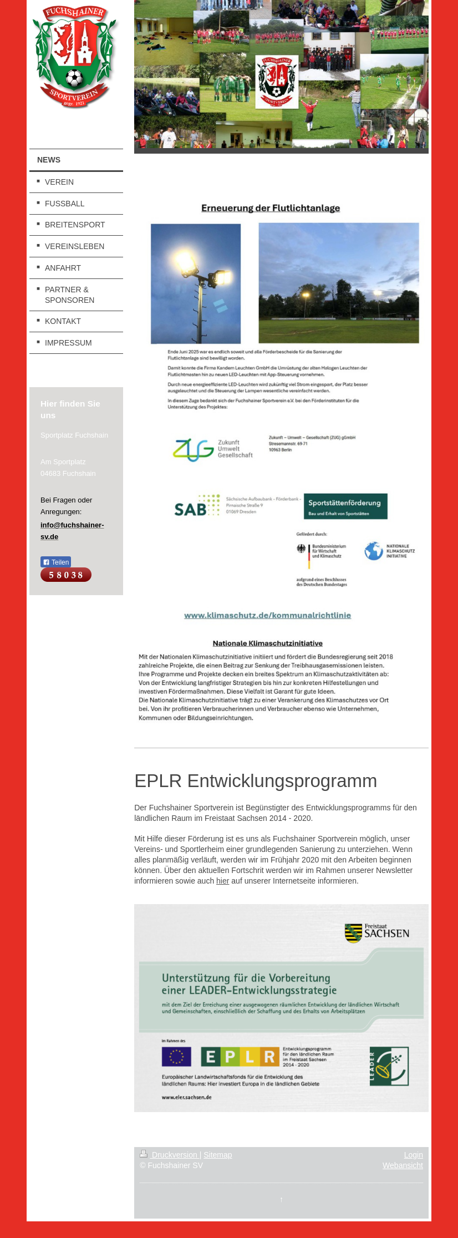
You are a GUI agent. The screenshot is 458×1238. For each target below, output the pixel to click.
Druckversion (169, 1154)
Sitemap (217, 1154)
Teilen (56, 562)
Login (413, 1154)
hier (222, 880)
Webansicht (403, 1165)
